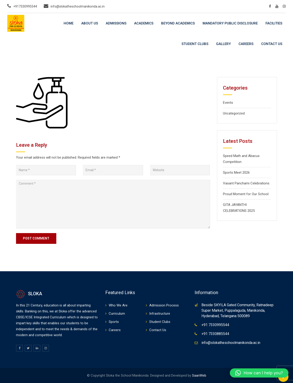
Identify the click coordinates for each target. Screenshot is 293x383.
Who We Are (118, 305)
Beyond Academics (178, 23)
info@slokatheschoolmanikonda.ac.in (78, 6)
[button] (259, 373)
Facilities (274, 23)
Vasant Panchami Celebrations (246, 183)
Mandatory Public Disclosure (230, 23)
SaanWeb (199, 375)
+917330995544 (25, 6)
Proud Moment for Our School (246, 194)
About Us (89, 23)
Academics (143, 23)
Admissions (116, 23)
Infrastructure (159, 313)
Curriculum (117, 313)
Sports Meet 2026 (236, 172)
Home (68, 23)
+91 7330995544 (215, 325)
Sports (114, 322)
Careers (246, 44)
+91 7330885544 (215, 334)
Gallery (223, 44)
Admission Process (164, 305)
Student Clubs (195, 44)
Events (228, 103)
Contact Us (271, 44)
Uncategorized (234, 113)
